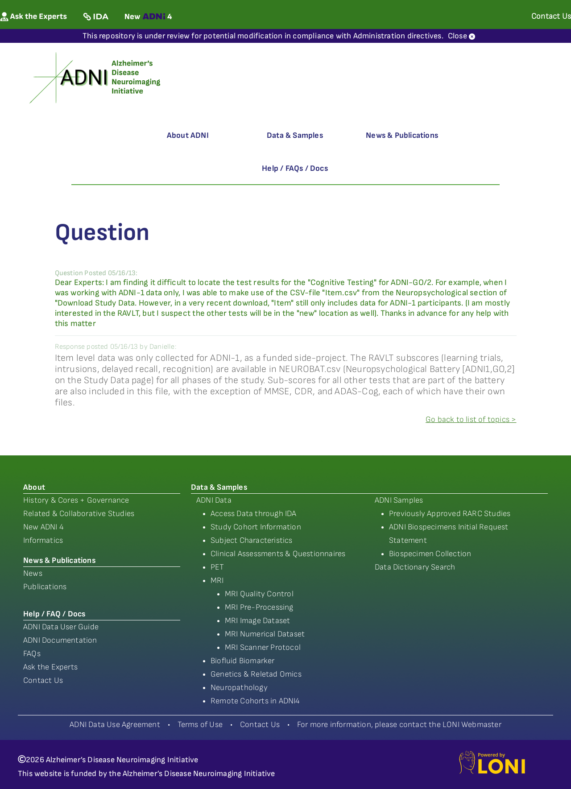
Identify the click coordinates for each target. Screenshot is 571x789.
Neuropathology (239, 687)
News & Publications (402, 135)
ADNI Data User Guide (61, 627)
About (34, 487)
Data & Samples (295, 135)
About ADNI (188, 135)
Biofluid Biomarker (243, 660)
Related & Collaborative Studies (78, 513)
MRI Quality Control (259, 594)
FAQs (32, 653)
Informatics (43, 540)
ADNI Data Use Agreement (115, 724)
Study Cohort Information (256, 527)
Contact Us (43, 680)
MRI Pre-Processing (259, 607)
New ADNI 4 (43, 527)
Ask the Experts (50, 667)
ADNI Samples (399, 500)
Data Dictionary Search (415, 567)
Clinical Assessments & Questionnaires (278, 553)
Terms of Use (200, 724)
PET (217, 567)
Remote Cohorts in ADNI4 (255, 701)
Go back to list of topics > (471, 419)
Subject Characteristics (252, 540)
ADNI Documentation (60, 640)
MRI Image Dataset (257, 620)
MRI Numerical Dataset (265, 634)
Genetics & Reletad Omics (256, 674)
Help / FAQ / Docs (54, 614)
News (32, 573)
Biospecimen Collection (430, 553)
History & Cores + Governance (76, 500)
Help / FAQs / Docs (295, 168)
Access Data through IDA (254, 513)
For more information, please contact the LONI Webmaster (399, 724)
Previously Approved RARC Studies (449, 513)
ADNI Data (214, 500)
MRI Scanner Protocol (263, 647)
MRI (217, 580)
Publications (44, 586)
